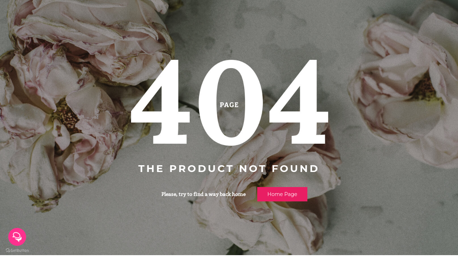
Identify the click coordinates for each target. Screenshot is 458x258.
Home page (282, 194)
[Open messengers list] (17, 237)
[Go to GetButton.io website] (17, 250)
